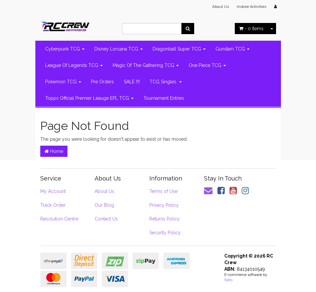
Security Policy (165, 232)
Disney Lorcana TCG (118, 49)
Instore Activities (251, 6)
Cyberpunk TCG (64, 49)
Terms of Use (163, 191)
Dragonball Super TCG (179, 49)
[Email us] (208, 191)
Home (54, 151)
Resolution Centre (59, 218)
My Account (53, 191)
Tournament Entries (163, 98)
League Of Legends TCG (74, 65)
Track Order (52, 205)
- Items (251, 28)
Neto (228, 280)
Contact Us (106, 218)
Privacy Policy (164, 205)
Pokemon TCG (63, 81)
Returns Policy (164, 218)
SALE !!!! (132, 81)
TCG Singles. (166, 81)
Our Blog (104, 205)
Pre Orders (102, 81)
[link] (221, 191)
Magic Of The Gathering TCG (146, 65)
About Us (220, 6)
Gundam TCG (232, 49)
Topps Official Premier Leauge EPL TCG (89, 98)
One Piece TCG (207, 65)
